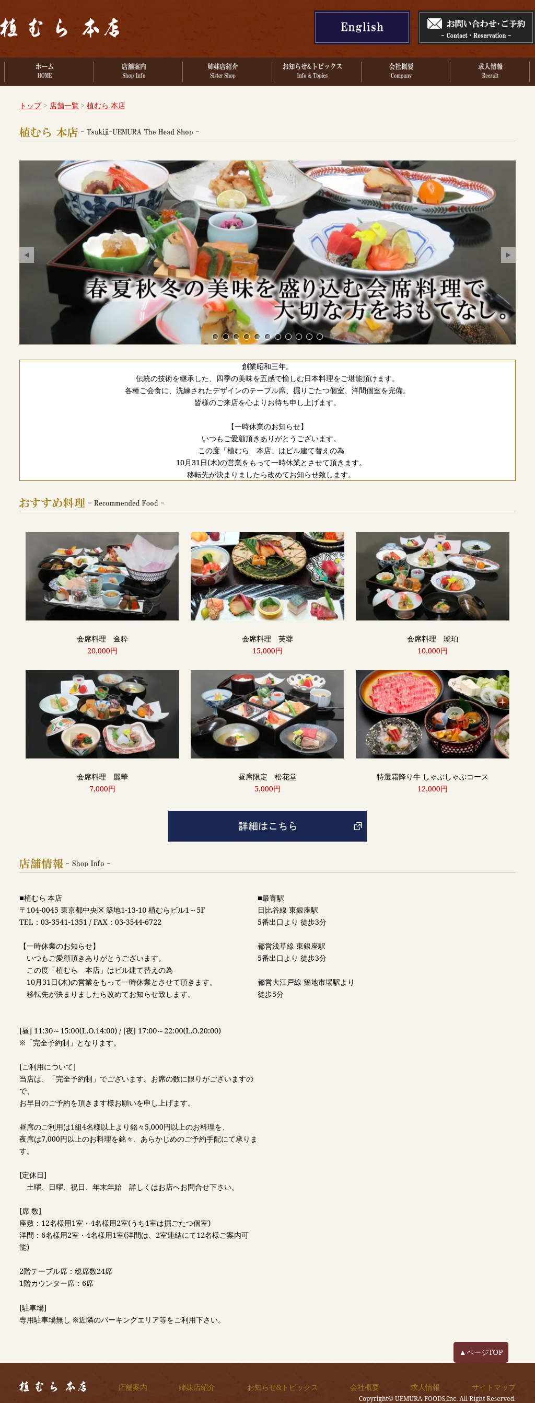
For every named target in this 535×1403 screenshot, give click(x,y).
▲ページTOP (481, 1352)
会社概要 (364, 1387)
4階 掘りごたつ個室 (267, 336)
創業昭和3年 (215, 336)
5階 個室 (299, 336)
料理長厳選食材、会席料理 (257, 336)
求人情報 (425, 1387)
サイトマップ (494, 1387)
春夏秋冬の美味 (225, 336)
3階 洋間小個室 (309, 336)
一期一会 (246, 336)
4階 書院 (320, 336)
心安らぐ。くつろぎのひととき (236, 336)
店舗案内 (132, 1387)
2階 (288, 336)
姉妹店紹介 (197, 1387)
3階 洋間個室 (278, 336)
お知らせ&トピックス (282, 1387)
